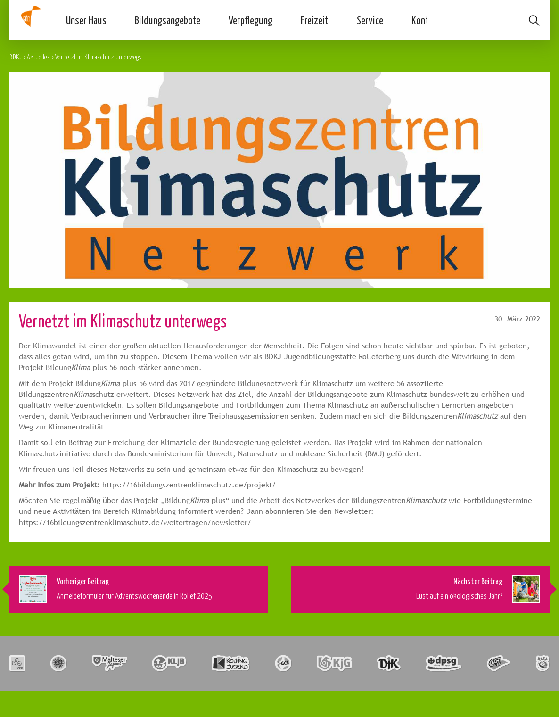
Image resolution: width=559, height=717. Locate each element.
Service (370, 19)
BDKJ (15, 57)
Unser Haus (86, 19)
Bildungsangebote (167, 19)
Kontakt (426, 19)
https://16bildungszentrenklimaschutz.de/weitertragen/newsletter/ (135, 522)
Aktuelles (38, 57)
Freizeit (315, 19)
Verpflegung (250, 19)
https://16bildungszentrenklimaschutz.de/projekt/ (189, 484)
